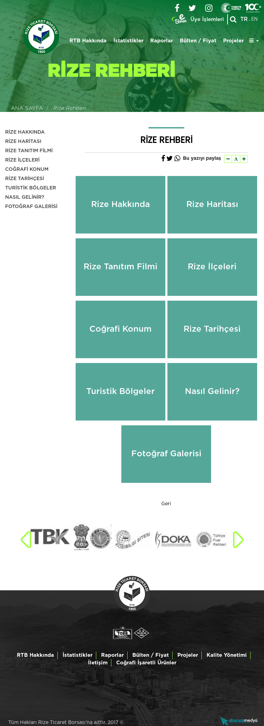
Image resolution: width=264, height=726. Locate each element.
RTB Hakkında (88, 40)
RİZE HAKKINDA (25, 132)
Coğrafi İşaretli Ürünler (146, 662)
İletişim (98, 662)
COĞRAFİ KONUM (26, 169)
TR (244, 19)
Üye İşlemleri (207, 19)
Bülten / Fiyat (198, 40)
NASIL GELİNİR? (24, 197)
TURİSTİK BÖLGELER (30, 188)
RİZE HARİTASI (23, 141)
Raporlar (161, 40)
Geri (166, 503)
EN (254, 19)
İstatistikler (128, 40)
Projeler (233, 40)
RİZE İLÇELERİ (22, 160)
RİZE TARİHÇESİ (24, 178)
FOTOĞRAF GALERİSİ (31, 206)
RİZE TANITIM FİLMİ (29, 150)
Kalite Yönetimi (227, 655)
